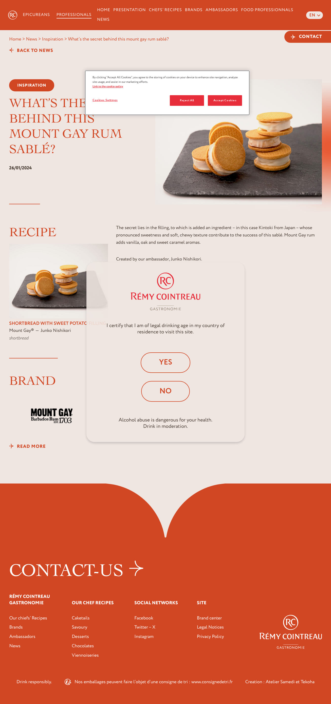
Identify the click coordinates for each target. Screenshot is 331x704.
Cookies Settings (105, 100)
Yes (165, 362)
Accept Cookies (225, 100)
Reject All (187, 100)
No (165, 391)
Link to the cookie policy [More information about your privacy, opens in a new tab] (108, 86)
